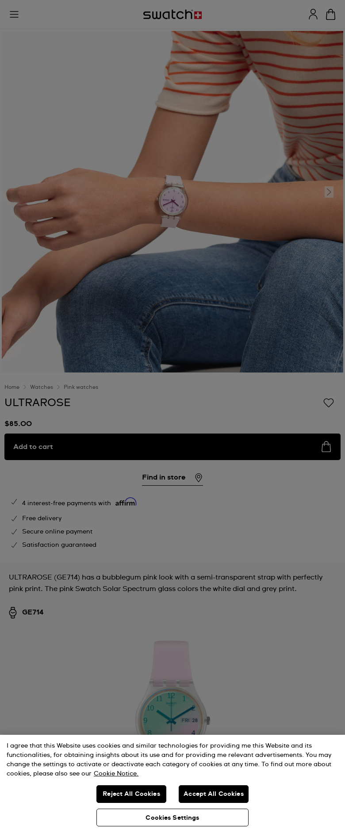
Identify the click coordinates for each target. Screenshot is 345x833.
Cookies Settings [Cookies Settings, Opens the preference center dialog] (172, 818)
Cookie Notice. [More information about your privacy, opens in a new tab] (116, 774)
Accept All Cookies (214, 794)
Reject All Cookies (131, 794)
